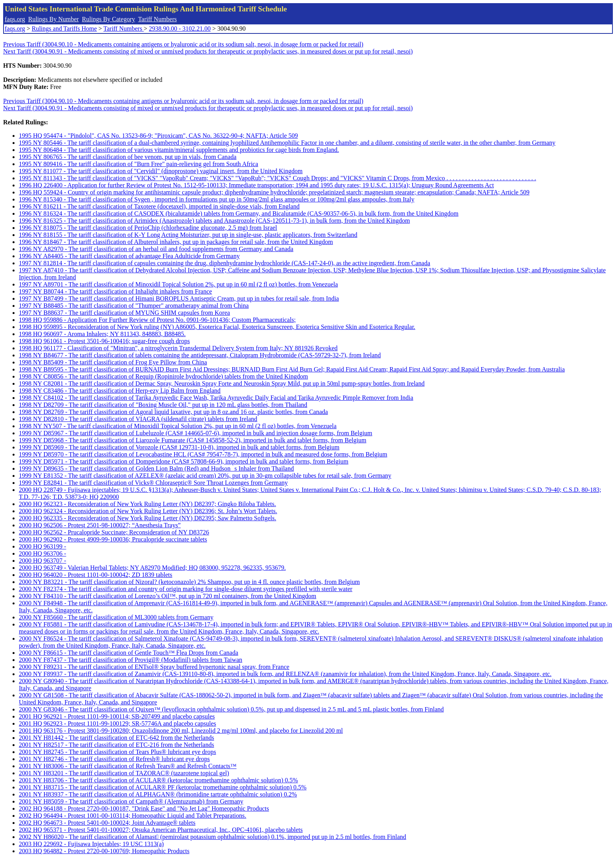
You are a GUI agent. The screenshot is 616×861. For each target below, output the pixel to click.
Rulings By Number (53, 19)
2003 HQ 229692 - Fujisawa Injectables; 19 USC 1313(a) (91, 844)
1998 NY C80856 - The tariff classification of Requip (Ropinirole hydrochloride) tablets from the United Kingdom (163, 376)
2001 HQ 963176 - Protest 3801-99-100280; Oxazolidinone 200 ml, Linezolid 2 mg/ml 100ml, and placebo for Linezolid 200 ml (181, 730)
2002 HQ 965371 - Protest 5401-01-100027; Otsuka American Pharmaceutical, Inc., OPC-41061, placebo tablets (161, 829)
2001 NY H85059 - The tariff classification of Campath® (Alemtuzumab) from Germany (131, 801)
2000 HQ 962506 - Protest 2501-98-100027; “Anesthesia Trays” (100, 525)
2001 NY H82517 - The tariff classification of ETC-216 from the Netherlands (116, 744)
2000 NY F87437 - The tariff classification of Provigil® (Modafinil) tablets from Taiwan (130, 659)
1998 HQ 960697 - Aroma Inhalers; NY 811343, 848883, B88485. (102, 334)
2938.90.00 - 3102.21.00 (180, 28)
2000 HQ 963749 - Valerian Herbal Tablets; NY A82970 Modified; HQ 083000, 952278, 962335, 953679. (152, 567)
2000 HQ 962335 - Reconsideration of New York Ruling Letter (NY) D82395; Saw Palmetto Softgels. (147, 518)
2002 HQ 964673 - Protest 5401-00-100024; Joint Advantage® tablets (107, 822)
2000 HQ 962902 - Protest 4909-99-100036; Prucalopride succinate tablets (113, 539)
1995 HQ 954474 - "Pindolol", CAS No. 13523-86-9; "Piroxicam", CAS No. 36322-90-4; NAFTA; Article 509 (158, 135)
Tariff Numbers (157, 19)
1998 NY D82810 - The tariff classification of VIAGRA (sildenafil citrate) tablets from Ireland (138, 419)
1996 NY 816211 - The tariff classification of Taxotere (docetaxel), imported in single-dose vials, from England (159, 206)
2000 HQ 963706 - (42, 553)
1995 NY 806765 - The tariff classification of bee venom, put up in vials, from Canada (127, 156)
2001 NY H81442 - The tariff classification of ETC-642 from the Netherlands (116, 737)
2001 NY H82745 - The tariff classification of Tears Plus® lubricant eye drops (117, 751)
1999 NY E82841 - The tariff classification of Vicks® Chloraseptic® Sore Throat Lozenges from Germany (153, 482)
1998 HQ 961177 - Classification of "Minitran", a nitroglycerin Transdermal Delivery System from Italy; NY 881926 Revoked (178, 348)
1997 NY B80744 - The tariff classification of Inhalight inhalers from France (115, 291)
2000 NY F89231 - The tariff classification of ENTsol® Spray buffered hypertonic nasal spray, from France (154, 666)
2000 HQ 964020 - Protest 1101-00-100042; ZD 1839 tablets (95, 574)
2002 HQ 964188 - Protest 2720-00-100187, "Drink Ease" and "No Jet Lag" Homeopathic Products (144, 808)
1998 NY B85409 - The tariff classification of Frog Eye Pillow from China (113, 362)
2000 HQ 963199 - (42, 546)
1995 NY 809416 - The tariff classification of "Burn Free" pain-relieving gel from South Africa (138, 164)
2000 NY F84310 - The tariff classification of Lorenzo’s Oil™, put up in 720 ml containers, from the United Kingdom (167, 596)
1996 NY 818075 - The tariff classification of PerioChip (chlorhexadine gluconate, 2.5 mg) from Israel (148, 227)
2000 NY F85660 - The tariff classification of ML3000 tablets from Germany (116, 617)
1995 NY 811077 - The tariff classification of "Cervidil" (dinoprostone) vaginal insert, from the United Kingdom (160, 171)
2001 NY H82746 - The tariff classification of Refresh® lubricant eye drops (114, 759)
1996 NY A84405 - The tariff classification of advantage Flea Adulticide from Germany (129, 256)
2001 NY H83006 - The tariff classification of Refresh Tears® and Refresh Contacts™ (127, 766)
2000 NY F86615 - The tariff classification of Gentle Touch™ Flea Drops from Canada (128, 652)
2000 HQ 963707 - (42, 560)
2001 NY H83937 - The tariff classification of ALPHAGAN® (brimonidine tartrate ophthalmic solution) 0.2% (158, 794)
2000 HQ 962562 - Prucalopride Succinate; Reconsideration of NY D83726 (114, 532)
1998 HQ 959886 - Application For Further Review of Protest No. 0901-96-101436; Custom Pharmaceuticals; (157, 319)
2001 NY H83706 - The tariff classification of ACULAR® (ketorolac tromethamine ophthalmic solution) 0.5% (158, 780)
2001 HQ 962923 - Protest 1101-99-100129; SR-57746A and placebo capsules (117, 723)
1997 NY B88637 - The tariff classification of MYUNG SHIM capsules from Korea (124, 312)
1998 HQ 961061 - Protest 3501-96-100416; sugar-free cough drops (104, 341)
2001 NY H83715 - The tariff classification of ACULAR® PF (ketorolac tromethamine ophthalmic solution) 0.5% (162, 787)
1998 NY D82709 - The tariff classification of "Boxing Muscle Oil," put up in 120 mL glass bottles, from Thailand (163, 404)
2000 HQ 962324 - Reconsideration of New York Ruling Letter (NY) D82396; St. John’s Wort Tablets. (148, 511)
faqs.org (15, 19)
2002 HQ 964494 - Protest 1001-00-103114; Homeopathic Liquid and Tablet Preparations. (132, 815)
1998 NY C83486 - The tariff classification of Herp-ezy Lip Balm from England (119, 390)
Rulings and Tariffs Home (64, 28)
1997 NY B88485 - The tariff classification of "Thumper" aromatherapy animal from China (134, 305)
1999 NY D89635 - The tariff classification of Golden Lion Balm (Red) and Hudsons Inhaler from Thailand (156, 468)
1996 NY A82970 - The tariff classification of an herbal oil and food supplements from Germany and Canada (156, 249)
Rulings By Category (108, 19)
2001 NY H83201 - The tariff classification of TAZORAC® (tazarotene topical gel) (124, 773)
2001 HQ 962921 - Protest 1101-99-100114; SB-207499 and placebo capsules (117, 716)
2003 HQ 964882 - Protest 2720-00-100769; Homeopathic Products (104, 851)
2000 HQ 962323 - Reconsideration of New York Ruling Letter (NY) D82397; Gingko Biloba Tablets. (147, 504)
